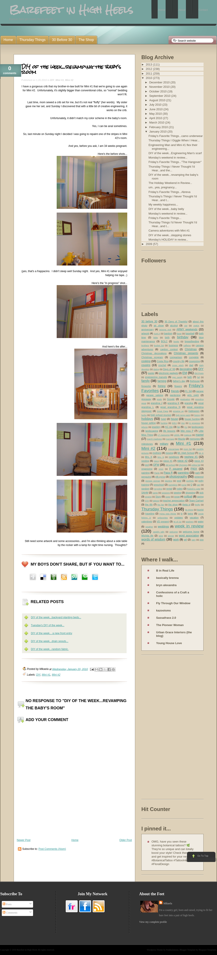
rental (169, 488)
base (179, 333)
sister (167, 496)
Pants (157, 473)
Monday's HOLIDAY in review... (168, 239)
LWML (177, 435)
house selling (148, 423)
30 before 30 (149, 321)
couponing (194, 361)
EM (184, 373)
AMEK (196, 325)
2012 (149, 69)
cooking (145, 361)
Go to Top (201, 857)
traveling (149, 513)
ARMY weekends (186, 329)
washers (190, 521)
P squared (175, 468)
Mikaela (167, 903)
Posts (7, 904)
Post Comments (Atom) (52, 848)
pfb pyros (160, 476)
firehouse (195, 381)
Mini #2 (69, 80)
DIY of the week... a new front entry (51, 633)
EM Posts (199, 373)
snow (177, 496)
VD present (163, 521)
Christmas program (152, 357)
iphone (144, 427)
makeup (187, 435)
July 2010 (155, 104)
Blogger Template (188, 950)
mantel (200, 434)
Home (75, 840)
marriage (170, 439)
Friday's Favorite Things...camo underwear (175, 136)
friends (175, 391)
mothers (157, 453)
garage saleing (154, 395)
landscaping (151, 431)
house (174, 418)
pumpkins (172, 485)
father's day (179, 381)
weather (149, 526)
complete (194, 357)
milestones (147, 444)
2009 (149, 244)
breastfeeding (192, 341)
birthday (182, 337)
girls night (193, 395)
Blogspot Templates (207, 950)
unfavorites (162, 517)
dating (156, 369)
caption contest (169, 349)
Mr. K (201, 453)
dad (191, 365)
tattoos (156, 500)
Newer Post (23, 840)
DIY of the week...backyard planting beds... (56, 617)
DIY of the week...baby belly (166, 209)
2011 (149, 73)
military (164, 443)
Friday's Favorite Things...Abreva (169, 192)
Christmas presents (186, 353)
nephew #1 (191, 456)
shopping (190, 492)
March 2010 (157, 122)
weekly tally (159, 532)
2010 (149, 78)
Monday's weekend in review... (167, 157)
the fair (160, 504)
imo (183, 423)
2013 (149, 64)
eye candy (177, 377)
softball (188, 496)
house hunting (192, 419)
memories (194, 438)
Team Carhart (196, 500)
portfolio (190, 481)
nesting (145, 461)
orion (161, 469)
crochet (162, 365)
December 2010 (159, 82)
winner (171, 536)
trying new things (167, 513)
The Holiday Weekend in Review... (170, 183)
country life (179, 361)
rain (198, 485)
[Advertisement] (159, 728)
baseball (189, 333)
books (176, 341)
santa (155, 493)
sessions (166, 493)
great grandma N (170, 407)
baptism (168, 333)
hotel (163, 419)
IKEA (174, 423)
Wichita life (147, 535)
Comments (10, 912)
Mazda (181, 438)
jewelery (156, 427)
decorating (186, 369)
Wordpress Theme (155, 950)
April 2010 (156, 118)
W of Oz (177, 521)
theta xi (186, 504)
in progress (194, 423)
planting (168, 481)
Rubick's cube (193, 489)
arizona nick (165, 329)
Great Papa (162, 411)
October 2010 (158, 91)
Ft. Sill (188, 391)
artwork (145, 333)
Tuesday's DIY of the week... (47, 625)
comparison (176, 357)
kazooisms (163, 610)
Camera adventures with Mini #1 (168, 230)
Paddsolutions (172, 950)
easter (151, 373)
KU (185, 427)
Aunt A (157, 333)
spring (200, 496)
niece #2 (182, 460)
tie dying (189, 509)
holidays (147, 418)
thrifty (197, 504)
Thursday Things (157, 509)
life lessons (169, 431)
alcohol (174, 325)
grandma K (173, 403)
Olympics (183, 465)
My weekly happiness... (163, 204)
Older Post (125, 840)
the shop (173, 504)
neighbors (174, 457)
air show (159, 325)
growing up (178, 411)
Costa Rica (162, 361)
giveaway (146, 399)
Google (171, 399)
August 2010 (157, 100)
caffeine (187, 345)
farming (161, 381)
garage (200, 391)
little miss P (187, 431)
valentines (146, 521)
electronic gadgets (168, 373)
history (197, 415)
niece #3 (199, 461)
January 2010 (158, 131)
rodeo (180, 488)
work (176, 539)
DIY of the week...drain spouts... (49, 641)
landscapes (197, 427)
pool (179, 480)
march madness (154, 439)
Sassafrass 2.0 (166, 617)
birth (167, 337)
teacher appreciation (174, 500)
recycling (158, 489)
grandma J (156, 403)
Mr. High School (186, 453)
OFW (156, 464)
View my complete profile (153, 921)
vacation (194, 517)
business (173, 345)
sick (201, 492)
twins (190, 513)
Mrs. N (160, 457)
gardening (175, 395)
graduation (185, 399)
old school (170, 465)
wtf (185, 539)
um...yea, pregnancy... (162, 187)
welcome (173, 532)
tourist (200, 509)
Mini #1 (60, 80)
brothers (145, 345)
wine (161, 536)
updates (178, 517)
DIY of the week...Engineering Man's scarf (175, 153)
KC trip (169, 427)
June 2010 (156, 109)
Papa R (168, 472)
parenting (183, 472)
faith (189, 377)
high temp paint (183, 415)
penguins (146, 476)
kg (178, 427)
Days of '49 (169, 369)
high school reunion (161, 415)
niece (156, 461)
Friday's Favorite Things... (164, 218)
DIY (52, 80)
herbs (144, 415)
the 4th (149, 504)
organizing (146, 468)
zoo (202, 539)
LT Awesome (164, 435)
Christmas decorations (153, 353)
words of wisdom (153, 539)
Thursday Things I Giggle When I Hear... (174, 140)
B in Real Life (165, 570)
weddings (163, 526)
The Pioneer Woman (170, 625)
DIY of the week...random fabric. (50, 649)
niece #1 (167, 461)
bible (155, 337)
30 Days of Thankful (176, 321)
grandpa (188, 403)
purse (184, 485)
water (201, 521)
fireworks (146, 386)
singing (148, 496)
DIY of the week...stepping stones (169, 235)
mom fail (187, 449)
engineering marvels (156, 377)
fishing (162, 386)
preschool (158, 484)
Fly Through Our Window (173, 603)
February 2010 (159, 127)
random (145, 488)
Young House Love (169, 643)
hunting (164, 423)
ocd (147, 464)
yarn (193, 539)
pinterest (199, 476)
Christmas (191, 349)
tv (182, 513)
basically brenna (167, 577)
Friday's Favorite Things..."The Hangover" (175, 162)
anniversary (147, 329)
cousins (145, 365)
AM (185, 325)
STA (147, 500)
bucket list (159, 345)
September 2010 (160, 95)
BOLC (164, 341)
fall (198, 377)
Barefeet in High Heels (27, 950)
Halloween (193, 411)
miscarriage (173, 449)
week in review (189, 526)
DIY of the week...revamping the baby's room (71, 69)
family (145, 381)
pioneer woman (152, 481)
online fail (195, 465)
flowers (178, 386)
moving (169, 453)
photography (178, 476)
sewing (177, 492)
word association (189, 535)
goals (159, 399)
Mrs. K (148, 457)
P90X (194, 468)
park (197, 472)
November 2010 (159, 86)
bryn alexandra (166, 585)
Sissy (158, 496)
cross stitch (178, 365)
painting (145, 472)
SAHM (144, 492)
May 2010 (156, 113)
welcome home (191, 531)
